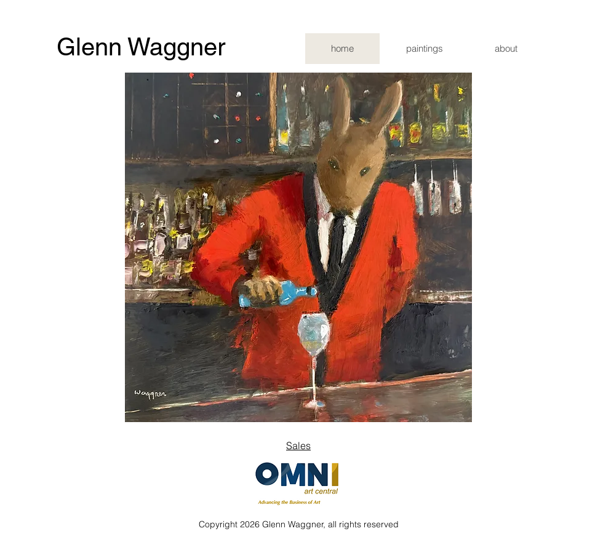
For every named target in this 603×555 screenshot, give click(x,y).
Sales (298, 445)
